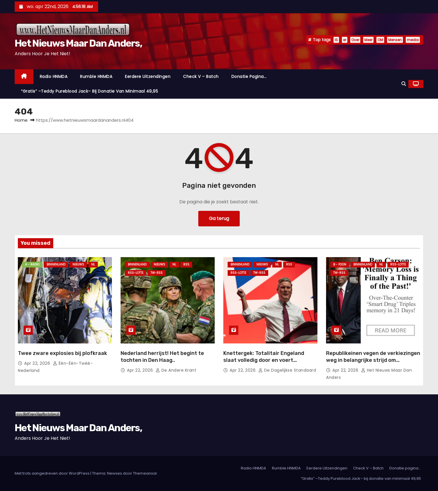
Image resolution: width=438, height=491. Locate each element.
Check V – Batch (201, 76)
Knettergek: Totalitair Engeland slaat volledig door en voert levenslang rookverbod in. (263, 360)
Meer (368, 39)
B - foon (339, 264)
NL (93, 264)
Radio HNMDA (54, 76)
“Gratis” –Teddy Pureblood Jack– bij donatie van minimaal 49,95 (89, 91)
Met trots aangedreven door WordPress (52, 473)
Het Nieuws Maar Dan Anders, (78, 43)
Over (355, 39)
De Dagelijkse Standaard (287, 370)
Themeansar (145, 473)
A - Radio (32, 264)
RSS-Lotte (135, 273)
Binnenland (56, 264)
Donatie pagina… (249, 76)
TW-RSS (157, 273)
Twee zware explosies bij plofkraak (62, 353)
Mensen (395, 39)
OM (380, 39)
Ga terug (219, 218)
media (413, 39)
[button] (403, 84)
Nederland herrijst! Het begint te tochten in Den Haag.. (162, 356)
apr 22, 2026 (38, 363)
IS (336, 39)
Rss (186, 264)
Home (21, 120)
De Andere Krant (176, 370)
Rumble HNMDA (96, 76)
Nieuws (78, 264)
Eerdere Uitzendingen (147, 76)
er (344, 39)
